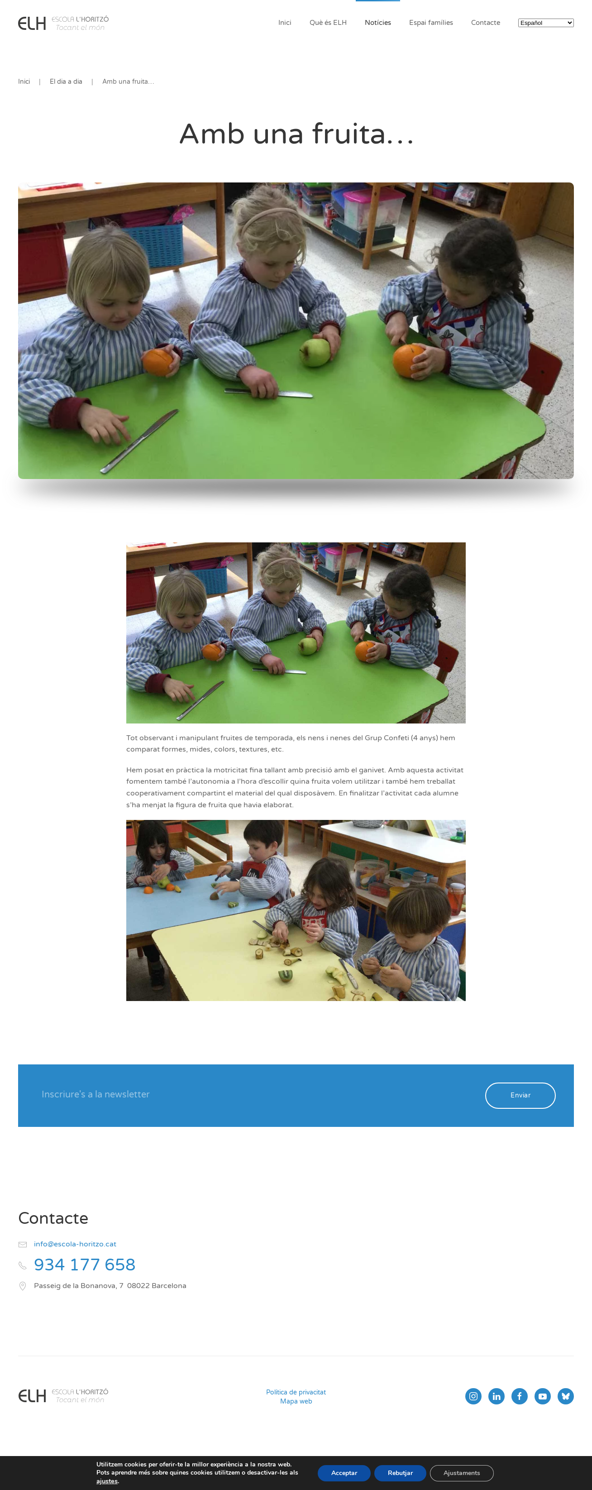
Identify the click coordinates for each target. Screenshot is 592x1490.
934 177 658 (85, 1265)
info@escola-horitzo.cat (75, 1244)
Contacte (485, 23)
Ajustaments (462, 1473)
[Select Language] (546, 23)
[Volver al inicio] (63, 22)
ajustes (107, 1481)
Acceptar (344, 1473)
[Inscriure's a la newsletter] (257, 1095)
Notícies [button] (378, 23)
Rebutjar (400, 1473)
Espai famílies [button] (431, 23)
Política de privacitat (296, 1392)
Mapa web (296, 1401)
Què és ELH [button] (328, 23)
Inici (284, 23)
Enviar (520, 1095)
